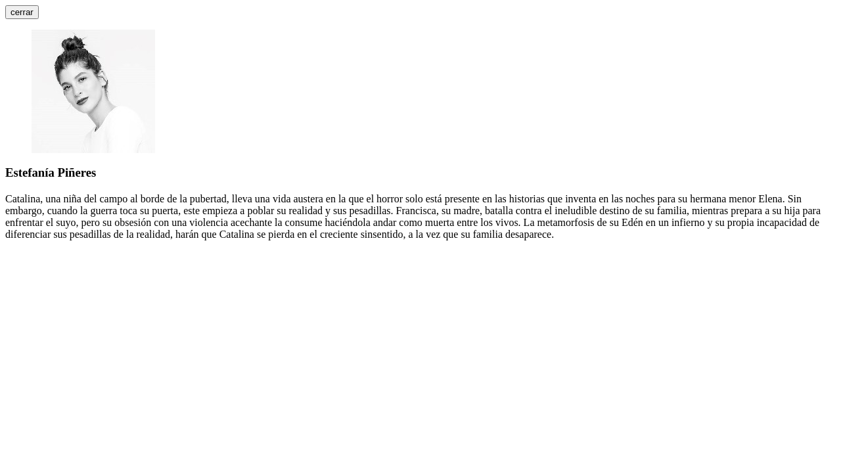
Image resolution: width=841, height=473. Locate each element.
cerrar (22, 12)
